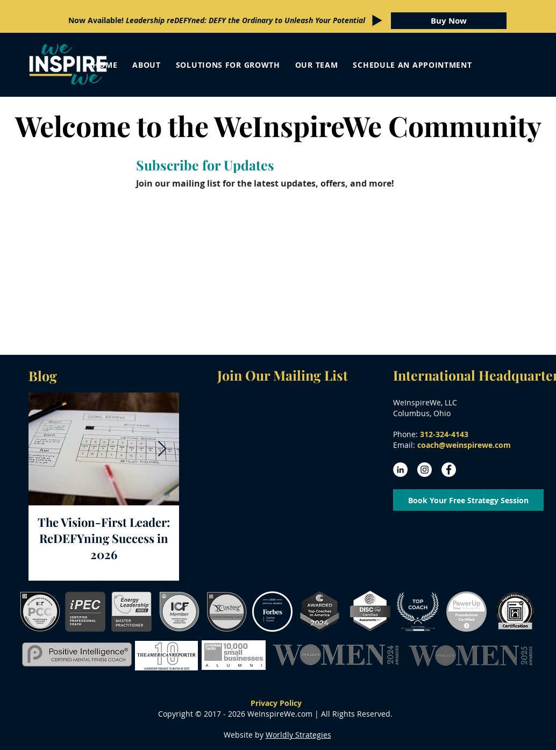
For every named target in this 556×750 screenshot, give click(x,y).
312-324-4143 (444, 434)
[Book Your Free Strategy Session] (468, 500)
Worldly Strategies (298, 735)
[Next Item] (162, 449)
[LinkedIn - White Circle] (400, 469)
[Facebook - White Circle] (448, 469)
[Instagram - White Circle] (424, 469)
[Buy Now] (449, 20)
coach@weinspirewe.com (464, 445)
